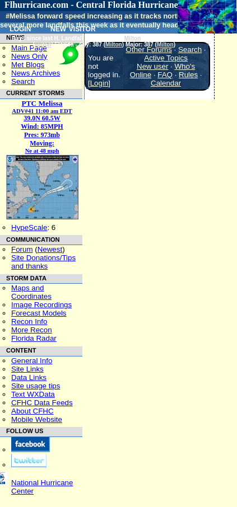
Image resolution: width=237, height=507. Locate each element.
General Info (31, 360)
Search (23, 81)
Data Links (29, 377)
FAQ (165, 75)
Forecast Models (39, 313)
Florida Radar (34, 338)
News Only (29, 56)
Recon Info (29, 321)
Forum (22, 249)
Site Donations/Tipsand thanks (43, 262)
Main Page (29, 48)
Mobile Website (36, 419)
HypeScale (29, 227)
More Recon (31, 330)
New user (152, 66)
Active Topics (166, 58)
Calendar (166, 83)
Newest (50, 249)
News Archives (35, 73)
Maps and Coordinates (31, 292)
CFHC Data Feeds (42, 402)
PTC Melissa (42, 103)
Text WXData (33, 394)
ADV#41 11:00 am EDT (42, 111)
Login (99, 83)
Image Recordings (41, 305)
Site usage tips (35, 386)
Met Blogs (27, 64)
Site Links (27, 369)
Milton (132, 38)
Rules (188, 75)
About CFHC (32, 411)
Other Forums (149, 49)
